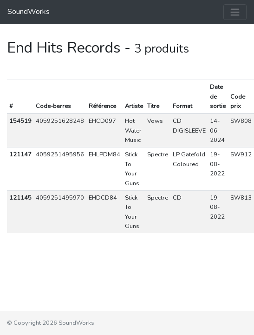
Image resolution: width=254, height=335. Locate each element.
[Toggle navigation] (235, 12)
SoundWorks (28, 12)
